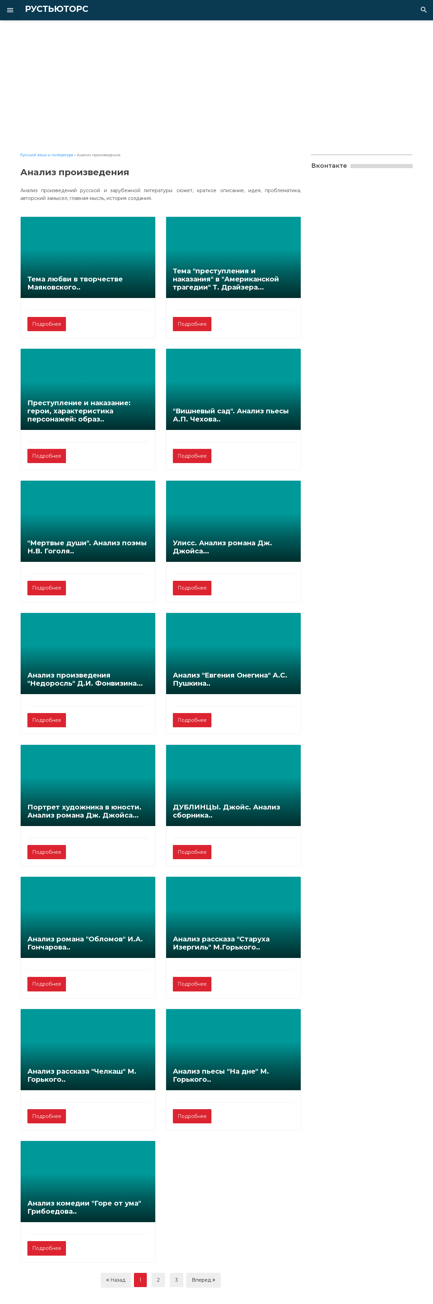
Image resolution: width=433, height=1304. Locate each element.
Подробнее (46, 324)
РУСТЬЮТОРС (45, 9)
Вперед (203, 1280)
